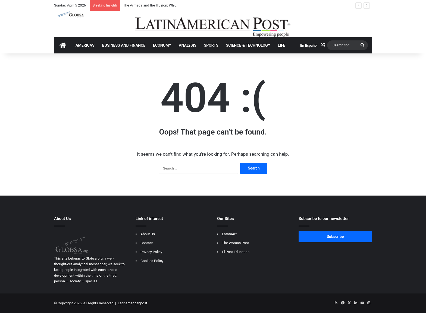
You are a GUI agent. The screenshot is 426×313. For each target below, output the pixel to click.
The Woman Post (235, 243)
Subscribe (335, 236)
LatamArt (229, 234)
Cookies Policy (152, 261)
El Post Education (235, 252)
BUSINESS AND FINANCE (123, 45)
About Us (147, 234)
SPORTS (211, 45)
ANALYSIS (187, 45)
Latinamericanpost (132, 303)
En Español (309, 45)
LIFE (281, 45)
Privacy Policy (151, 252)
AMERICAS (85, 45)
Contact (146, 243)
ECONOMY (162, 45)
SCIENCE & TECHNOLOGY (248, 45)
